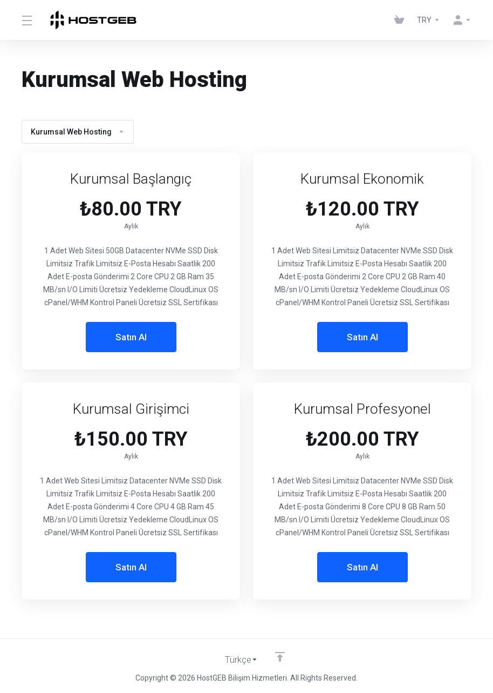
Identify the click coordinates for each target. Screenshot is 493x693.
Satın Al (131, 337)
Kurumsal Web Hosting (78, 131)
